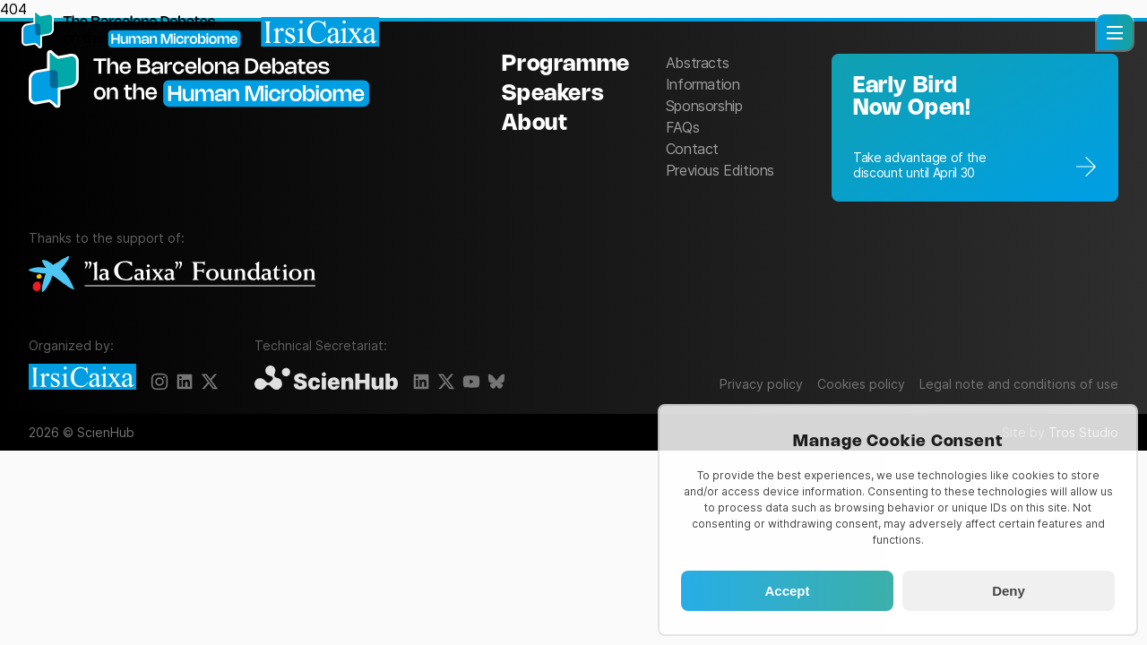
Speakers (553, 94)
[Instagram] (159, 382)
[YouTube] (471, 382)
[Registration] (975, 128)
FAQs (682, 127)
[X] (210, 382)
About (534, 124)
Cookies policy (861, 383)
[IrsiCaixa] (82, 378)
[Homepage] (201, 31)
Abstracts (697, 63)
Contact (692, 149)
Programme (565, 65)
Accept (786, 590)
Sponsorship (704, 106)
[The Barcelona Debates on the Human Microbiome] (208, 126)
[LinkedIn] (185, 382)
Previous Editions (720, 170)
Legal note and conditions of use (1018, 383)
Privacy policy (761, 383)
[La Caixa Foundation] (172, 275)
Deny (1008, 590)
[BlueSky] (496, 382)
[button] (1115, 32)
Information (703, 84)
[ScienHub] (326, 379)
